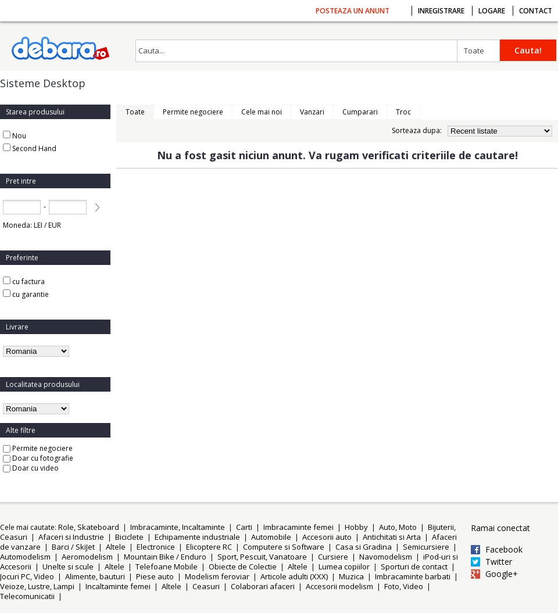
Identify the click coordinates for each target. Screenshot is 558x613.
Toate (474, 50)
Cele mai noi (261, 112)
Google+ (501, 574)
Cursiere (333, 556)
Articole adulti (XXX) (294, 576)
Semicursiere (426, 547)
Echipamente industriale (197, 537)
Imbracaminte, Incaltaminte (177, 527)
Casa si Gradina (363, 547)
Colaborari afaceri (263, 586)
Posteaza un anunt (352, 11)
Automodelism (25, 556)
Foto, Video (403, 586)
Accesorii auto (327, 537)
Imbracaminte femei (298, 527)
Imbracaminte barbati (412, 576)
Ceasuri (206, 586)
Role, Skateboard (88, 527)
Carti (244, 527)
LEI (38, 225)
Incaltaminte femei (118, 586)
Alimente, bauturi (95, 576)
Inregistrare (441, 11)
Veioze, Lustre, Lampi (37, 586)
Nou (19, 136)
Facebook (504, 549)
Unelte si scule (68, 566)
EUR (54, 225)
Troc (403, 112)
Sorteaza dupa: (417, 130)
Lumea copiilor (344, 566)
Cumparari (360, 112)
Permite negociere (38, 448)
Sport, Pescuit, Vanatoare (262, 556)
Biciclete (129, 537)
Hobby (356, 527)
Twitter (498, 562)
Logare (491, 11)
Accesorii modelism (339, 586)
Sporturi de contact (414, 566)
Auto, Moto (398, 527)
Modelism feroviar (217, 576)
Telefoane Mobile (166, 566)
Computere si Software (283, 547)
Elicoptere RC (209, 547)
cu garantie (26, 294)
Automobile (271, 537)
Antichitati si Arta (392, 537)
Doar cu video (31, 468)
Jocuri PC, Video (27, 576)
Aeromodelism (87, 556)
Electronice (156, 547)
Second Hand (34, 148)
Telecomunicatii (27, 596)
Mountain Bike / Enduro (165, 556)
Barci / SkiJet (73, 547)
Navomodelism (385, 556)
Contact (535, 11)
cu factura (24, 281)
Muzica (351, 576)
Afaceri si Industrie (71, 537)
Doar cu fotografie (38, 458)
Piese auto (155, 576)
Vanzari (312, 112)
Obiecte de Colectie (243, 566)
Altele (116, 547)
